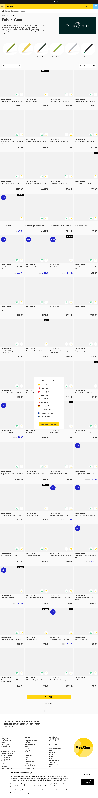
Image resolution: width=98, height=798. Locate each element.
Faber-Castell (29, 761)
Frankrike (52, 756)
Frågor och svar (6, 740)
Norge (51, 751)
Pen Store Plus (5, 750)
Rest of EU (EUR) (44, 416)
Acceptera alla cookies (87, 781)
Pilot (26, 757)
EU (50, 766)
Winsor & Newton (30, 765)
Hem (3, 15)
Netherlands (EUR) (44, 409)
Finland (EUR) (43, 395)
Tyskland (52, 762)
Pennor (27, 742)
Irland (51, 758)
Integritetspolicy (6, 768)
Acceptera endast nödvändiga (19, 793)
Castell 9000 (41, 50)
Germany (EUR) (44, 406)
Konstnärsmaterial (31, 739)
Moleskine (28, 767)
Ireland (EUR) (43, 399)
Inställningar (87, 774)
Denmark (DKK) (44, 392)
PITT (25, 50)
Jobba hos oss (5, 744)
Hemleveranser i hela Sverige (49, 2)
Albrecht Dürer (56, 50)
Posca (27, 763)
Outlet (27, 748)
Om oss (3, 742)
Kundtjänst (4, 739)
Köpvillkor (4, 766)
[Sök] (49, 11)
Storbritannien (54, 764)
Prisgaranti (4, 763)
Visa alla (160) (29, 769)
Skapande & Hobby (31, 741)
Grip (72, 50)
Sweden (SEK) (43, 385)
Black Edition (88, 50)
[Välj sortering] (87, 66)
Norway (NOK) (43, 388)
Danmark (52, 752)
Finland (51, 754)
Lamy (27, 759)
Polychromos (10, 50)
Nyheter (27, 750)
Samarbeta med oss (7, 753)
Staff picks (28, 752)
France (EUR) (43, 402)
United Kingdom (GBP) (46, 413)
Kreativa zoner (5, 761)
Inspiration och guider (8, 752)
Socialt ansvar (5, 759)
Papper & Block (30, 744)
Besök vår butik (6, 746)
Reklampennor (5, 757)
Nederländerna (54, 760)
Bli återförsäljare (6, 755)
